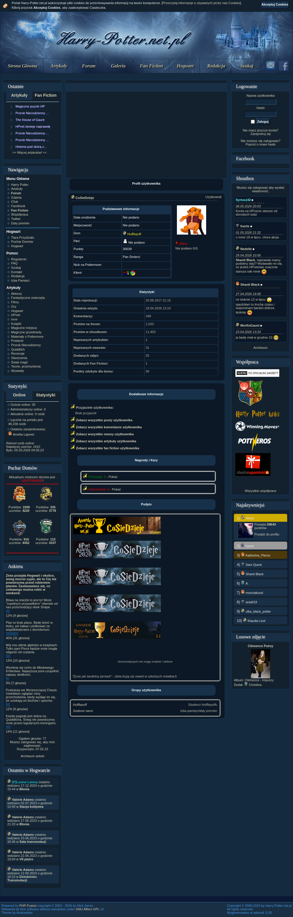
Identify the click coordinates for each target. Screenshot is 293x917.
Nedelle (244, 249)
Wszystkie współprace (260, 491)
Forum (89, 65)
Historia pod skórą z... (30, 146)
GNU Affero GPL (87, 909)
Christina (252, 685)
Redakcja (216, 65)
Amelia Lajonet (21, 434)
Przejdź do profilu (266, 534)
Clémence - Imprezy (259, 680)
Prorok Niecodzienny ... (32, 113)
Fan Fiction (151, 65)
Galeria (118, 65)
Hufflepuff (80, 704)
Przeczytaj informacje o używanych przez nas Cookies (201, 3)
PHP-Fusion (28, 905)
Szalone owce (83, 711)
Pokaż (113, 477)
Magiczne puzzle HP (30, 106)
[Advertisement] (146, 135)
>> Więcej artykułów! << (29, 152)
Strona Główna (22, 65)
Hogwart (185, 65)
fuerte (242, 226)
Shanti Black (248, 284)
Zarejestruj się (260, 134)
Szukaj (246, 65)
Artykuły (59, 65)
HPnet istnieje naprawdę (32, 126)
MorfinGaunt (247, 325)
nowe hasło (267, 144)
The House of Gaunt (29, 120)
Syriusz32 (243, 200)
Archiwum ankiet (32, 756)
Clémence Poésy (260, 646)
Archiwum (261, 347)
